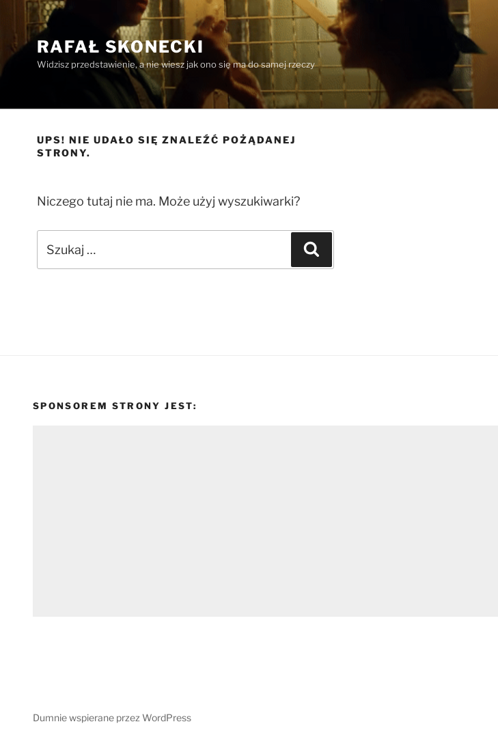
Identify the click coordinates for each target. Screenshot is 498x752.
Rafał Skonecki (120, 47)
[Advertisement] (265, 521)
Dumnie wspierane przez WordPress (112, 717)
